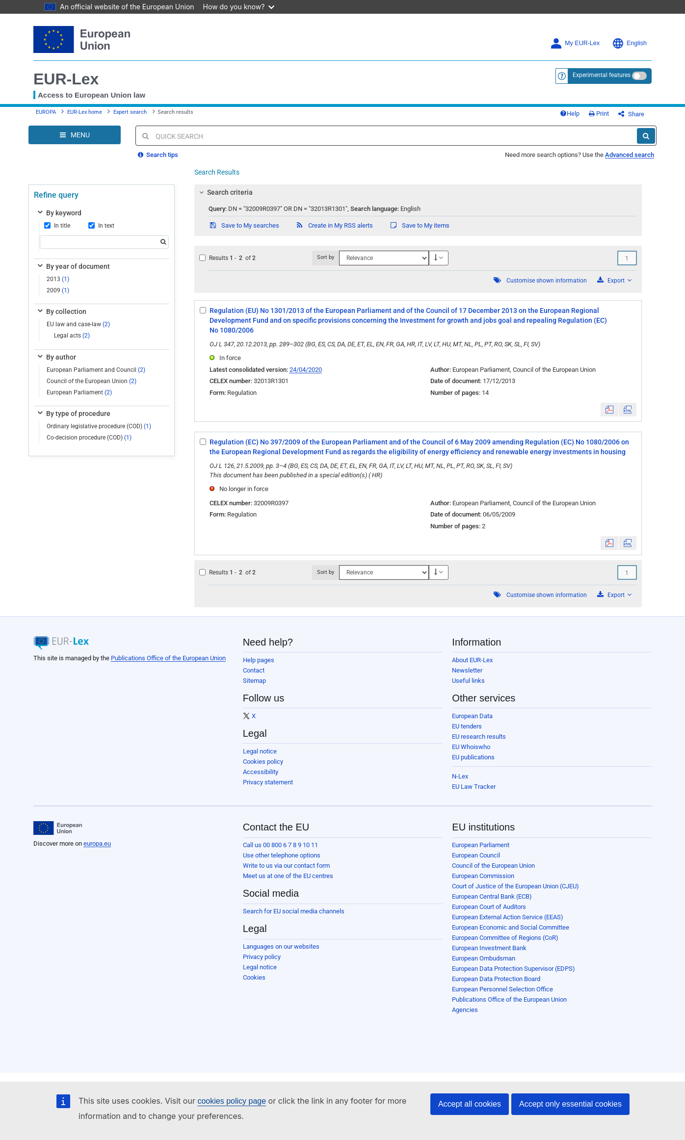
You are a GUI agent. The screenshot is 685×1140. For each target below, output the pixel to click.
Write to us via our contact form (286, 865)
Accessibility (260, 772)
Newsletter (467, 670)
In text (101, 225)
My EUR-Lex (575, 43)
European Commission (483, 876)
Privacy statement (268, 782)
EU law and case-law (78, 324)
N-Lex (460, 776)
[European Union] (57, 828)
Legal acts (72, 335)
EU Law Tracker (474, 786)
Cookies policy (263, 761)
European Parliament (79, 392)
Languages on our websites (281, 946)
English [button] (629, 43)
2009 (58, 290)
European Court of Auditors (489, 906)
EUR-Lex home (84, 112)
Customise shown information (546, 280)
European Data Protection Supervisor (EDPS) (513, 968)
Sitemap (254, 680)
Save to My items (419, 225)
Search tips (158, 154)
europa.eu (97, 843)
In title (57, 225)
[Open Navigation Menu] (74, 135)
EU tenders (467, 726)
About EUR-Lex (472, 660)
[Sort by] (383, 258)
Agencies (465, 1009)
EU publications (473, 757)
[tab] (418, 192)
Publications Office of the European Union (168, 658)
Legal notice (260, 751)
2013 (58, 279)
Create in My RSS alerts (334, 225)
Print (599, 113)
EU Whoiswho (471, 747)
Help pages (258, 660)
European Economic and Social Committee (510, 927)
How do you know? (239, 6)
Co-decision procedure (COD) (89, 437)
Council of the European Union (91, 381)
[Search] (646, 136)
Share (631, 114)
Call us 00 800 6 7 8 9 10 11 (280, 845)
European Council (476, 855)
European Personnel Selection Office (502, 989)
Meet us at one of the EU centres (288, 876)
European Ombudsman (483, 958)
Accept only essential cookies (570, 1104)
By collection (61, 311)
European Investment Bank (489, 948)
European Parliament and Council (96, 369)
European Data (472, 716)
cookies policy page (231, 1101)
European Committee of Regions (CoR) (505, 937)
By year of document (73, 266)
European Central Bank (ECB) (492, 896)
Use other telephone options (281, 855)
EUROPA (46, 112)
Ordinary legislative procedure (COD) (99, 426)
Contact (253, 670)
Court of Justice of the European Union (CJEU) (515, 886)
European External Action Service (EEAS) (507, 917)
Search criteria (224, 192)
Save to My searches (244, 225)
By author (56, 357)
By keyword (58, 213)
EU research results (479, 736)
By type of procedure (73, 413)
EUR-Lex (66, 79)
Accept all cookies (469, 1104)
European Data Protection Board (496, 979)
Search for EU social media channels (293, 911)
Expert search (130, 112)
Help (570, 113)
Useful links (468, 680)
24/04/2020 (306, 369)
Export (614, 280)
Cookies (254, 977)
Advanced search (629, 154)
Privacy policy (262, 956)
